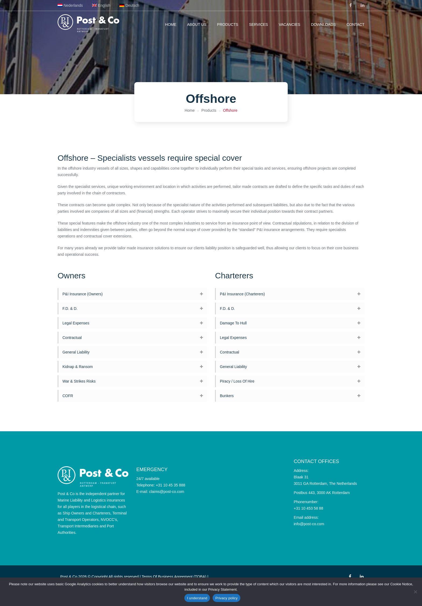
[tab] (132, 294)
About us (196, 24)
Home (170, 24)
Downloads (323, 24)
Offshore (230, 110)
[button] (132, 294)
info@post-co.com (309, 524)
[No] (415, 591)
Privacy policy (226, 598)
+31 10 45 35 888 (170, 485)
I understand (197, 598)
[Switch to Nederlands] (70, 5)
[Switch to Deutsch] (129, 5)
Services (258, 24)
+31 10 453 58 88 (308, 508)
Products (227, 24)
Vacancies (289, 24)
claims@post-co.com (166, 491)
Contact (355, 24)
